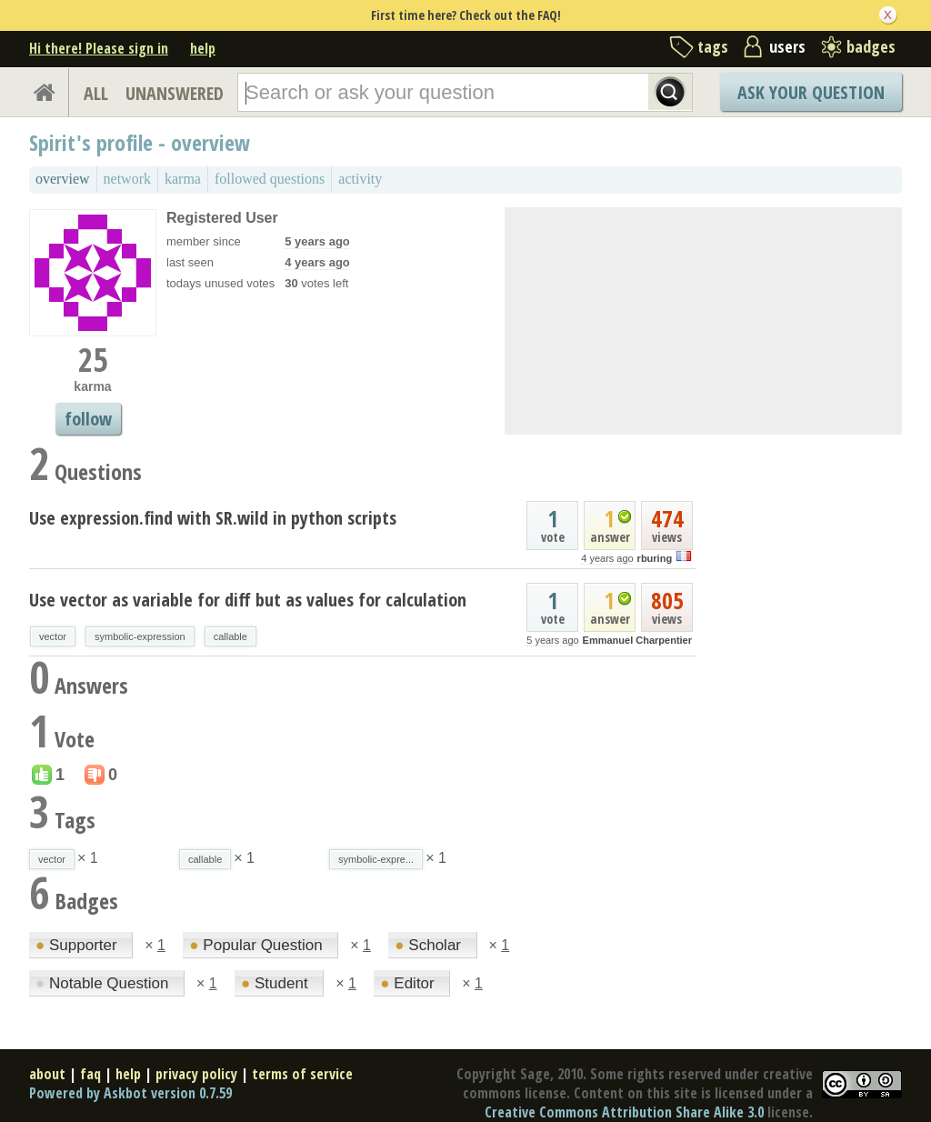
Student (276, 983)
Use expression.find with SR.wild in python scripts (212, 518)
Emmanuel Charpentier (637, 640)
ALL (96, 93)
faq (90, 1074)
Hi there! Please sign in (98, 48)
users (787, 46)
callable (230, 636)
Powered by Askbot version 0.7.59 (130, 1093)
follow (88, 418)
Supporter (78, 945)
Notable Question (104, 983)
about (47, 1074)
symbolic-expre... (376, 859)
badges (871, 46)
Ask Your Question (811, 92)
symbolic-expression (140, 636)
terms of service (302, 1074)
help (202, 48)
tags (712, 46)
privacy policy (196, 1074)
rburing (655, 558)
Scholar (430, 945)
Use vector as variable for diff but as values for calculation (247, 599)
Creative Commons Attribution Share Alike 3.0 (624, 1112)
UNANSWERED (174, 93)
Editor (409, 983)
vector (52, 636)
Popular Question (257, 945)
